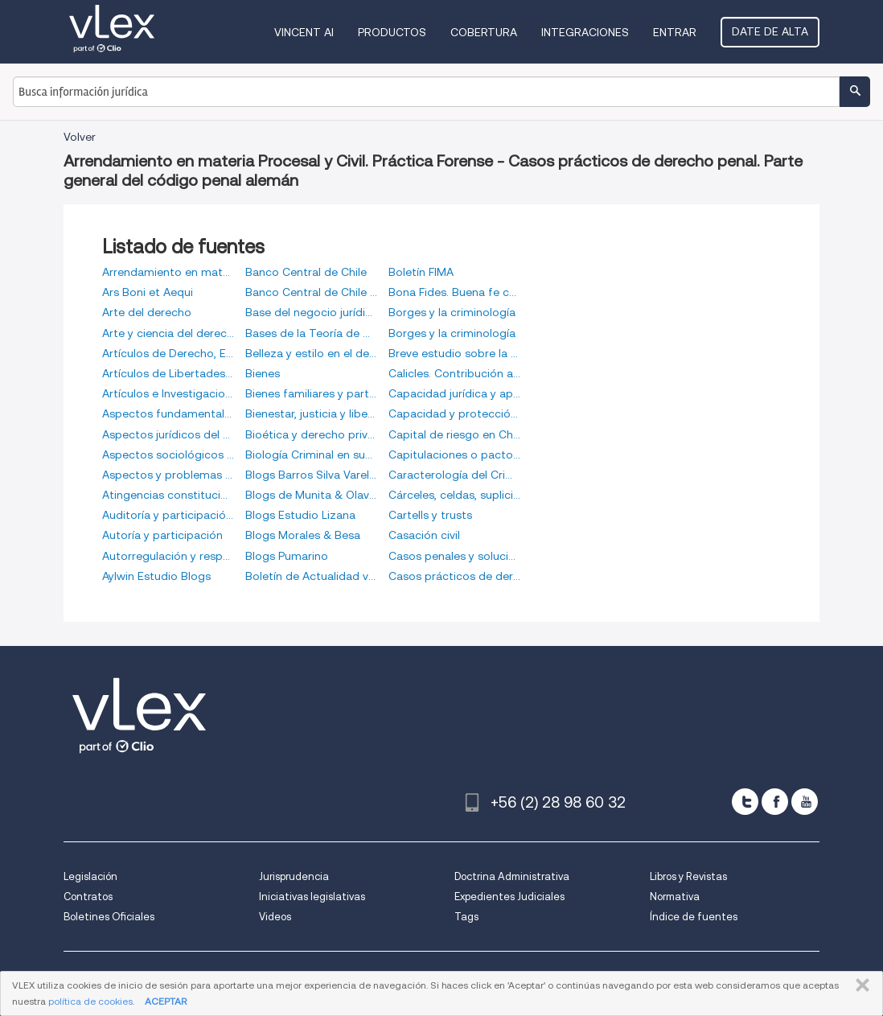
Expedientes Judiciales (509, 897)
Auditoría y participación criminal (168, 514)
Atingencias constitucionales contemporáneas (168, 494)
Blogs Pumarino (286, 555)
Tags (466, 917)
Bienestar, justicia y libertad (311, 413)
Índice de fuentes (693, 917)
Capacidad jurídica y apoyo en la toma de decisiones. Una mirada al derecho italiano (454, 393)
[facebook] (775, 801)
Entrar (674, 32)
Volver (80, 136)
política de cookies (90, 1001)
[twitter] (745, 801)
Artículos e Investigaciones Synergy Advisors (168, 393)
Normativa (675, 897)
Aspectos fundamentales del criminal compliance (168, 413)
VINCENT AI (304, 32)
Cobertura (483, 32)
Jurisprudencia (294, 876)
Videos (275, 917)
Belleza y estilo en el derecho (311, 353)
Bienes (262, 373)
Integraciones (585, 32)
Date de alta (770, 31)
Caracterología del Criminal (454, 474)
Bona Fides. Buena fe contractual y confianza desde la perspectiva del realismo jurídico (454, 292)
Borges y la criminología (451, 312)
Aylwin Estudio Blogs (156, 576)
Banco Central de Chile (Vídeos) (311, 292)
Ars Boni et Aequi (147, 292)
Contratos (88, 897)
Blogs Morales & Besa (302, 535)
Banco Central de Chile (306, 271)
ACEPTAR (166, 1001)
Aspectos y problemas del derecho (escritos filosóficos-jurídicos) (168, 474)
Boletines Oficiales (109, 917)
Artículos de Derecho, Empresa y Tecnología (168, 353)
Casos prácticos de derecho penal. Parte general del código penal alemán (454, 576)
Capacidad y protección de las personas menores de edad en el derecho (454, 413)
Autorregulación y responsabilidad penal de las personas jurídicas (168, 555)
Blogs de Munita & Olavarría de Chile (311, 494)
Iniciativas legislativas (312, 897)
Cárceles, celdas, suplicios (454, 494)
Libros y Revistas (688, 876)
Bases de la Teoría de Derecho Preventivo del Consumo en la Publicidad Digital (311, 333)
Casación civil (424, 535)
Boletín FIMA (421, 271)
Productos (392, 32)
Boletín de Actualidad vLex (311, 576)
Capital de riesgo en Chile (454, 434)
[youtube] (804, 801)
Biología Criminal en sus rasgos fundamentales (311, 454)
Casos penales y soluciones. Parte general (454, 555)
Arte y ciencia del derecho (168, 333)
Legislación (90, 876)
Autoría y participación (162, 535)
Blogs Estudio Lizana (300, 514)
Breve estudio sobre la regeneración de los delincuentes (454, 353)
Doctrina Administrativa (511, 876)
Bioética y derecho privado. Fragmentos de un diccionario (311, 434)
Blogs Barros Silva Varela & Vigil (311, 474)
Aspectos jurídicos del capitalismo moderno (168, 434)
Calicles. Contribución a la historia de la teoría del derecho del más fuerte (454, 373)
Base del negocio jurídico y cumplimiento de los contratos (311, 312)
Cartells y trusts (430, 514)
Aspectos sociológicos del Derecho (168, 454)
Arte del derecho (146, 312)
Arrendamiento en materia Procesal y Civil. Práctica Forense (168, 271)
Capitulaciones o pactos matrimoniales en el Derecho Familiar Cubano (454, 454)
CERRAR (859, 985)
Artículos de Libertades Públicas (168, 373)
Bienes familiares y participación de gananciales (311, 393)
